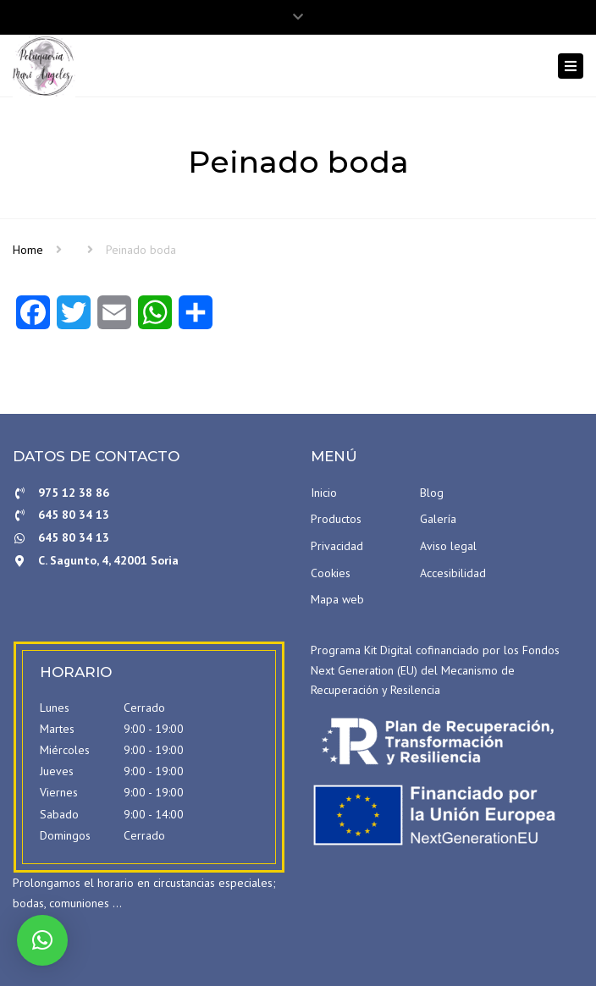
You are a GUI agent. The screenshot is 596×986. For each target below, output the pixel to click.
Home (28, 249)
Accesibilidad (453, 573)
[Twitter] (73, 318)
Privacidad (337, 546)
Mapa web (337, 599)
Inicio (324, 492)
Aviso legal (448, 546)
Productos (336, 518)
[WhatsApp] (155, 318)
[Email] (114, 318)
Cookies (330, 573)
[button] (42, 940)
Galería (438, 518)
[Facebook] (33, 318)
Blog (432, 492)
